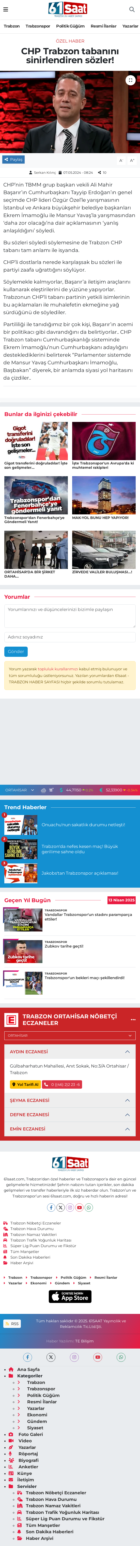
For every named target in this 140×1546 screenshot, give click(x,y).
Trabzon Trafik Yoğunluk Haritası (37, 1240)
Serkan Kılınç (45, 172)
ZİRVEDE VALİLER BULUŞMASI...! (102, 572)
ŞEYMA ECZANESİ (29, 1100)
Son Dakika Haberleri (27, 1257)
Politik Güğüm (70, 26)
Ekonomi (35, 1283)
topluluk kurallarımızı (58, 669)
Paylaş (13, 159)
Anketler (23, 1466)
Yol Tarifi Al (25, 1084)
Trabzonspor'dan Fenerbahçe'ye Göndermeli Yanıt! (34, 519)
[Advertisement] (70, 743)
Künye (20, 1473)
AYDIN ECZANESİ (29, 1051)
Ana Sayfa (24, 1369)
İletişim (21, 1479)
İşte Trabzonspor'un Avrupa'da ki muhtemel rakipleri (103, 465)
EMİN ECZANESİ (27, 1128)
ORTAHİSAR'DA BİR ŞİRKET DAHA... (29, 574)
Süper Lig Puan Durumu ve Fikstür (39, 1246)
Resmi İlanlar (103, 26)
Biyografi (24, 1460)
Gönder (16, 651)
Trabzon (12, 26)
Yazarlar (130, 26)
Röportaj (23, 1453)
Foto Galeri (26, 1434)
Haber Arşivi (18, 1263)
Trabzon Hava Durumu (28, 1229)
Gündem (60, 1283)
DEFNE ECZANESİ (29, 1114)
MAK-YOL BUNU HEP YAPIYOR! (100, 517)
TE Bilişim (84, 1341)
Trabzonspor (38, 26)
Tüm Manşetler (21, 1251)
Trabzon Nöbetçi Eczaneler (32, 1223)
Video (20, 1440)
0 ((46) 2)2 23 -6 (62, 1084)
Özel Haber (70, 41)
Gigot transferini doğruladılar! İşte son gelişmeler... (36, 465)
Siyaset (81, 1283)
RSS (12, 1324)
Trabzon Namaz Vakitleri (30, 1234)
